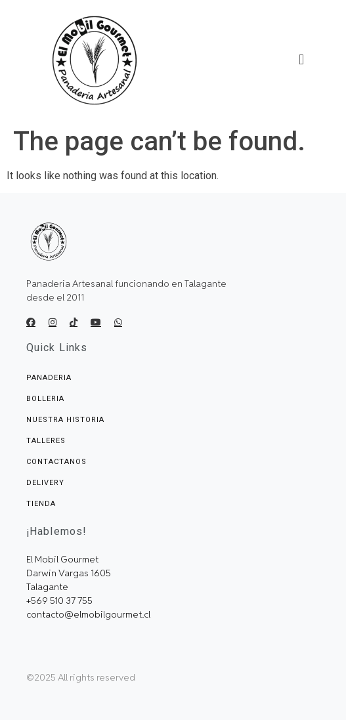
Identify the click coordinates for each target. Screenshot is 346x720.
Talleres (46, 440)
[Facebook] (30, 322)
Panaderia (49, 377)
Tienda (41, 503)
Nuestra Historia (65, 419)
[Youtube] (96, 322)
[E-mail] (118, 322)
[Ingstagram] (52, 322)
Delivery (45, 482)
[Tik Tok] (73, 322)
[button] (301, 60)
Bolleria (45, 398)
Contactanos (56, 461)
